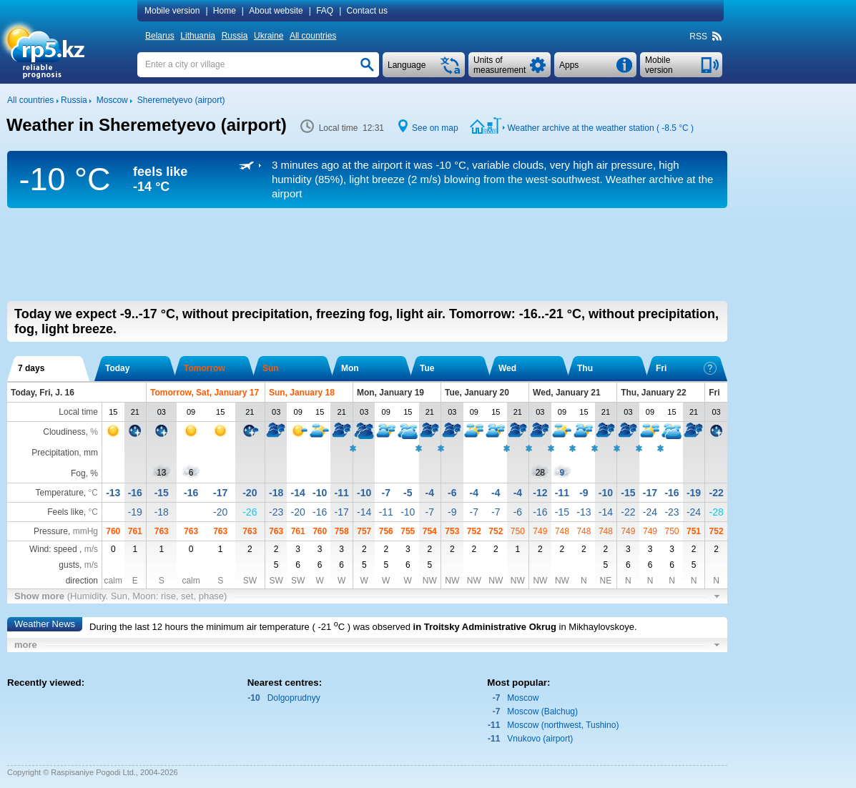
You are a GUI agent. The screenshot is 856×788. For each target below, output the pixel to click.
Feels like (65, 512)
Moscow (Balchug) (542, 711)
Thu (585, 368)
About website (275, 11)
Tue (427, 368)
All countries (313, 36)
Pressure (51, 531)
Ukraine (268, 36)
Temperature (59, 493)
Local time (78, 412)
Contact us (367, 11)
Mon (350, 368)
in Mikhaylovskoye (597, 626)
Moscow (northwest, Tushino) (563, 725)
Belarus (159, 36)
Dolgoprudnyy (293, 698)
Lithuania (197, 36)
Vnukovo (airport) (540, 739)
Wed (507, 368)
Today (117, 368)
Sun (270, 368)
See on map (435, 128)
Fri (686, 368)
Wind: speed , (63, 549)
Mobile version (172, 11)
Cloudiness (64, 432)
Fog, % (84, 473)
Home (224, 11)
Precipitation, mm (64, 453)
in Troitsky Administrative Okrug (484, 626)
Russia (235, 36)
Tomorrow (204, 368)
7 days (31, 368)
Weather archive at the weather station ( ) (600, 128)
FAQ (324, 11)
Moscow (522, 698)
